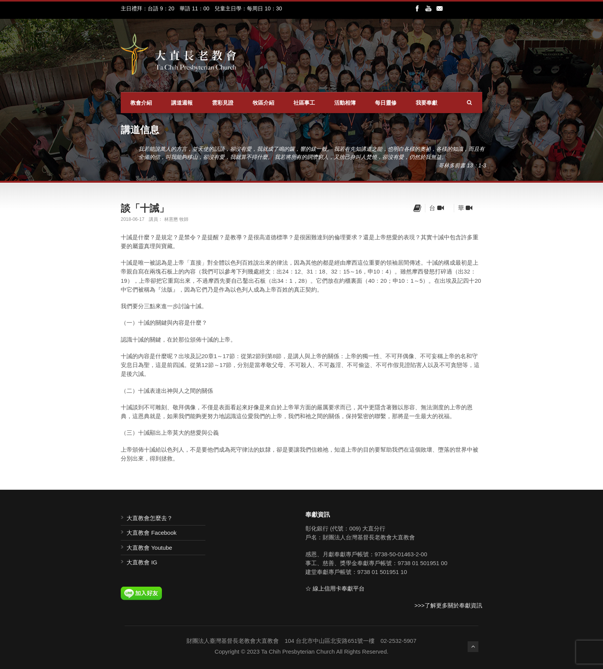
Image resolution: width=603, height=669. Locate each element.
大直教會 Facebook (152, 532)
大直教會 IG (142, 562)
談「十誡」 (145, 208)
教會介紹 (141, 103)
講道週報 (182, 103)
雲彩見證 (222, 103)
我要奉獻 (426, 103)
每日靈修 (385, 103)
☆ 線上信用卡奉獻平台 (335, 588)
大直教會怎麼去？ (150, 518)
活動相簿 (345, 103)
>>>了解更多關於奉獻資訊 (448, 605)
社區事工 (304, 103)
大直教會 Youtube (149, 547)
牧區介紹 (263, 103)
